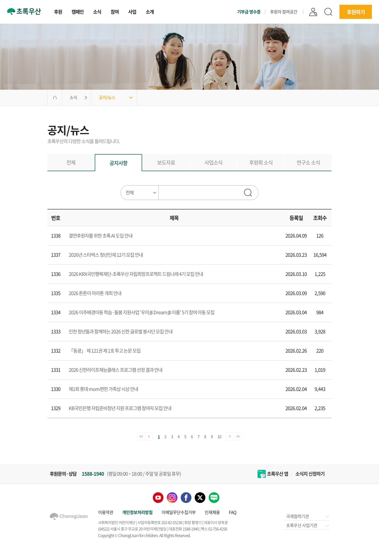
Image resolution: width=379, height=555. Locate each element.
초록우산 (24, 11)
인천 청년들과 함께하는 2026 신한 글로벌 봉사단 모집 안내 (120, 331)
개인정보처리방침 (137, 512)
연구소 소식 (308, 162)
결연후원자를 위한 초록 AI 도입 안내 (100, 235)
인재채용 (212, 512)
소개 (150, 12)
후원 (58, 12)
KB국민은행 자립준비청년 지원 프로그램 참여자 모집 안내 (120, 408)
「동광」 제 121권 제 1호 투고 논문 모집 (104, 350)
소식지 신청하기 (310, 473)
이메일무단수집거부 (179, 512)
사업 (132, 12)
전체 (70, 162)
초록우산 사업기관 (307, 525)
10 (219, 436)
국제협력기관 (307, 516)
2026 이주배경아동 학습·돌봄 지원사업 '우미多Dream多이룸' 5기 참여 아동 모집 (141, 312)
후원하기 (356, 11)
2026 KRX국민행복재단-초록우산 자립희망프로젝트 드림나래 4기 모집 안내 (136, 274)
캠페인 (78, 12)
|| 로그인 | (313, 12)
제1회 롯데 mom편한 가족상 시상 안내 (103, 389)
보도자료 (166, 162)
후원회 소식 (261, 162)
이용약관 (105, 512)
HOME (55, 98)
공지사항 (118, 163)
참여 (115, 12)
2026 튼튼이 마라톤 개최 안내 (95, 293)
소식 (97, 12)
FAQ (232, 512)
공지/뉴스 (107, 97)
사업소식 (213, 162)
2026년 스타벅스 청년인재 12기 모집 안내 (106, 254)
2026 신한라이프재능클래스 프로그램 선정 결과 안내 (115, 369)
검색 (328, 12)
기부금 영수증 (249, 12)
